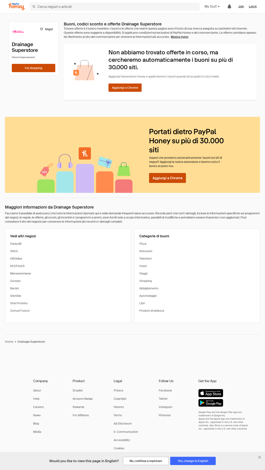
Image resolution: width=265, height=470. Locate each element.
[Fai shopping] (33, 68)
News (37, 415)
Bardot (14, 288)
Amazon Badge (83, 399)
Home (9, 342)
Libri (142, 303)
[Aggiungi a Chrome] (125, 88)
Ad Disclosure (123, 423)
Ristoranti (145, 251)
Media (37, 432)
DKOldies (16, 258)
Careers (38, 407)
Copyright (120, 399)
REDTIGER (17, 266)
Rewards (78, 407)
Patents (119, 407)
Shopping (145, 281)
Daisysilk (16, 244)
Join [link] (241, 6)
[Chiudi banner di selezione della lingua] (259, 457)
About (37, 390)
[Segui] (46, 29)
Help (36, 399)
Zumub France (20, 311)
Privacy (118, 390)
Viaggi (143, 273)
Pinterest (165, 415)
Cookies (119, 448)
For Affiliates (81, 415)
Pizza (142, 244)
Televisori (145, 258)
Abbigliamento (148, 288)
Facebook (165, 390)
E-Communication (126, 432)
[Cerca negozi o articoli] (115, 6)
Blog (36, 423)
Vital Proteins (19, 303)
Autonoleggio (148, 296)
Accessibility (122, 440)
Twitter (163, 399)
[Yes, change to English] (193, 461)
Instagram (165, 407)
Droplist (78, 390)
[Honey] (16, 6)
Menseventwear (20, 273)
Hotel (143, 266)
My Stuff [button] (212, 6)
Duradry (15, 281)
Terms (118, 415)
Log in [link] (253, 6)
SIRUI (14, 251)
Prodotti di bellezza (151, 311)
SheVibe (15, 296)
